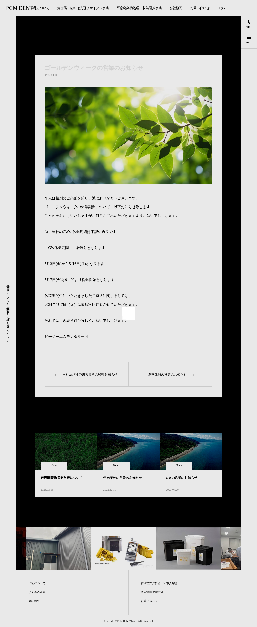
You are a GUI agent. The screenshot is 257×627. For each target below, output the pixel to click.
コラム (222, 8)
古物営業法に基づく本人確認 (159, 583)
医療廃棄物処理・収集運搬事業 (139, 8)
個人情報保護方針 (152, 592)
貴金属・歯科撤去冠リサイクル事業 (83, 8)
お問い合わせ (200, 8)
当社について (40, 8)
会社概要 (176, 8)
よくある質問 (36, 592)
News (54, 465)
